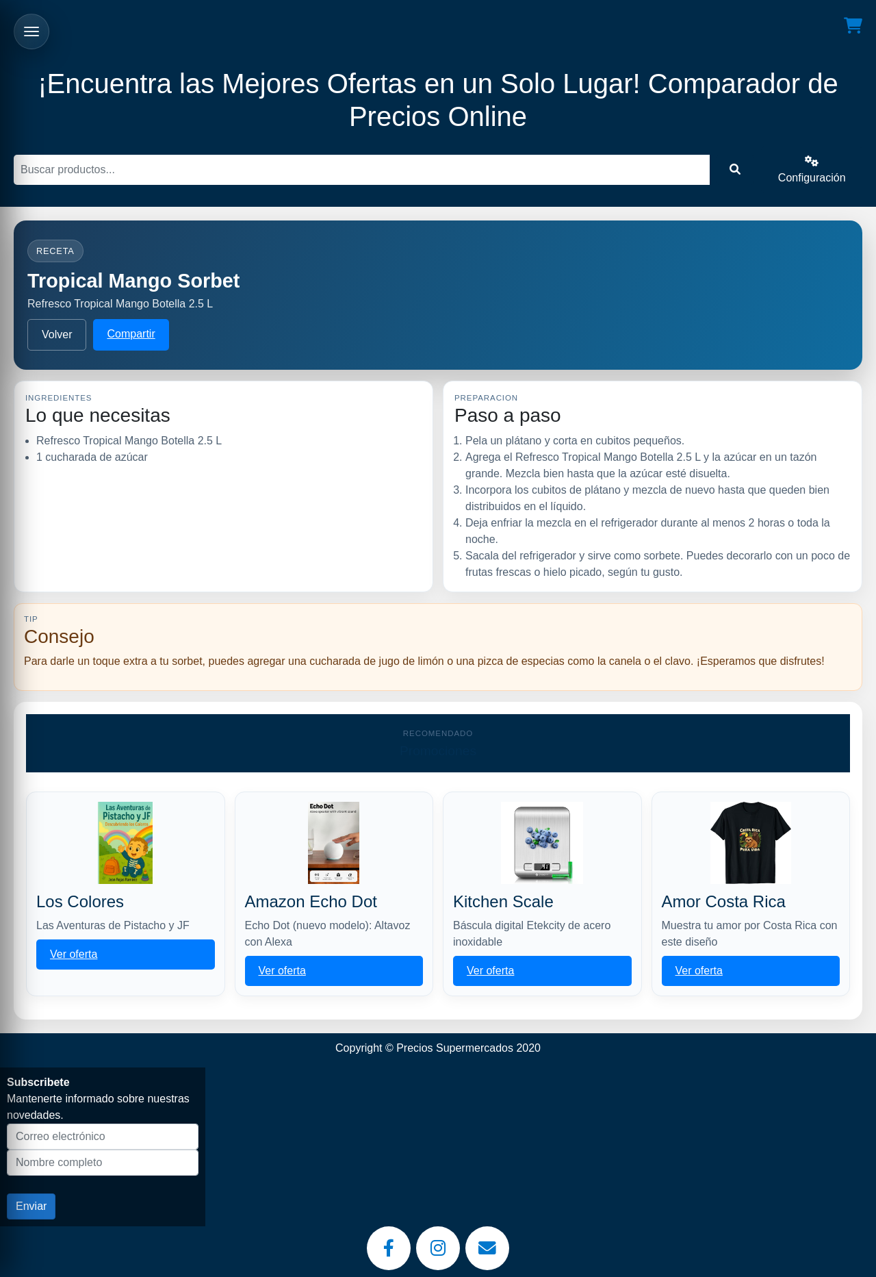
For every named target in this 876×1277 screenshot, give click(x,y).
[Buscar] (362, 170)
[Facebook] (389, 1248)
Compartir (131, 334)
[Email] (487, 1248)
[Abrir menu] (31, 31)
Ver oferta (73, 954)
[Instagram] (438, 1248)
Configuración (812, 169)
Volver (57, 334)
